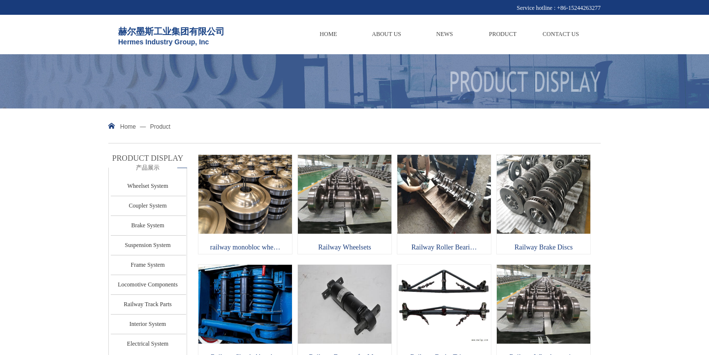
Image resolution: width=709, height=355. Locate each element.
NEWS (444, 34)
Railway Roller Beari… (444, 247)
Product (160, 126)
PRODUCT (502, 34)
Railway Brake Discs (544, 247)
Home (128, 126)
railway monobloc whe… (245, 247)
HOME (328, 34)
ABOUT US (386, 34)
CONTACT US (561, 34)
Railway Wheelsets (344, 247)
